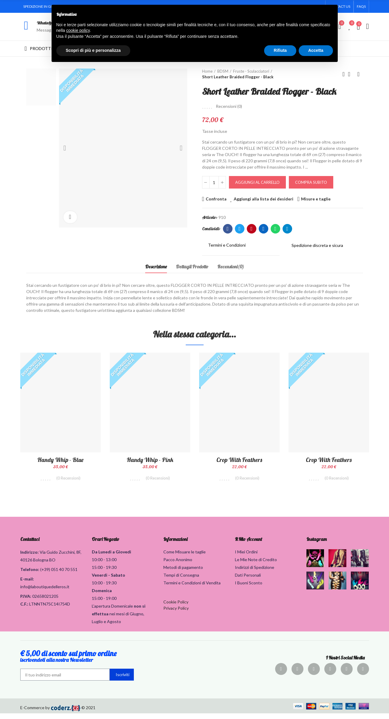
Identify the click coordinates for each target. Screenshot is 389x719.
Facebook (228, 229)
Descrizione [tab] (156, 267)
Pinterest (251, 229)
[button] (361, 6)
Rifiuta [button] (280, 50)
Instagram (316, 545)
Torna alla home (351, 74)
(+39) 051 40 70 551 (59, 575)
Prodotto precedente (343, 74)
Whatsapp (275, 229)
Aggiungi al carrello (257, 182)
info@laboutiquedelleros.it (44, 592)
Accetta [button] (315, 50)
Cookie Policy (175, 607)
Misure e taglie (316, 198)
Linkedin (263, 229)
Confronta (216, 198)
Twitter (239, 229)
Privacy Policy (176, 613)
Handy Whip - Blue (60, 459)
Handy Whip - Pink (150, 459)
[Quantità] (214, 182)
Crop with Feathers (239, 459)
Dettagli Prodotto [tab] (192, 267)
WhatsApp (45, 23)
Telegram (287, 229)
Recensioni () (229, 106)
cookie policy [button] (78, 30)
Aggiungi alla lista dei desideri (263, 198)
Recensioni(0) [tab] (230, 267)
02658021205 (45, 601)
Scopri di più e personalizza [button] (93, 50)
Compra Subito (311, 182)
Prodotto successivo (358, 74)
